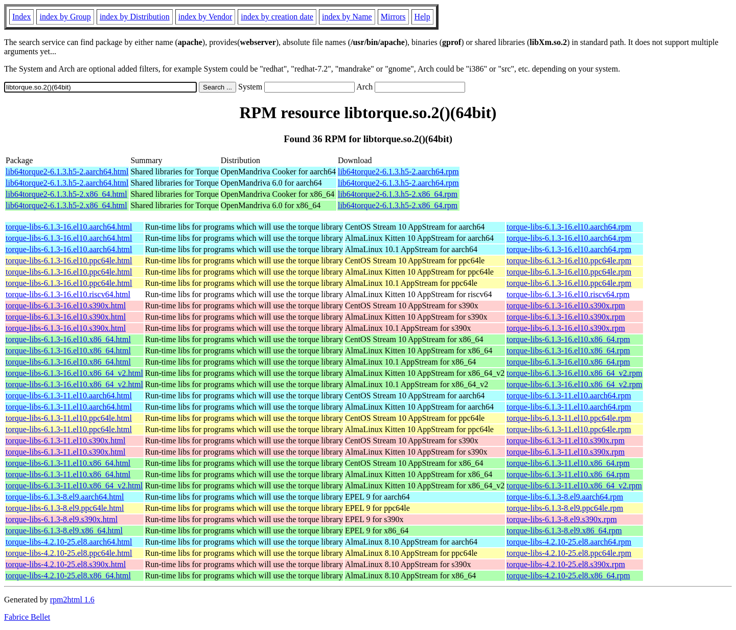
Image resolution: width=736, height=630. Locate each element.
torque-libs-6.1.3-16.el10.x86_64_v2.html (74, 373)
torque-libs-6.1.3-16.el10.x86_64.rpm (568, 339)
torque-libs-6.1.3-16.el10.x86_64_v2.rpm (574, 373)
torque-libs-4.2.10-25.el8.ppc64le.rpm (569, 553)
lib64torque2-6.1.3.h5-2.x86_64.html (66, 194)
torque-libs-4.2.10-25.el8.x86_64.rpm (568, 575)
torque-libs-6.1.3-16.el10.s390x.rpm (566, 305)
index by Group (64, 16)
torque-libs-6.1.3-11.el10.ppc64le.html (69, 418)
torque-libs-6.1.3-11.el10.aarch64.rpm (569, 395)
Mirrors (393, 16)
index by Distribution (135, 16)
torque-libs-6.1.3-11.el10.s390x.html (66, 440)
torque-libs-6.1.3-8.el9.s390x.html (62, 519)
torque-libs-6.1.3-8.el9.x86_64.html (64, 530)
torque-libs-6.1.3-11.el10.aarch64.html (69, 395)
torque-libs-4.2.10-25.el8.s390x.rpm (566, 564)
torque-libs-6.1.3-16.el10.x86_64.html (68, 339)
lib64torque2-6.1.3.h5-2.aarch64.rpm (398, 171)
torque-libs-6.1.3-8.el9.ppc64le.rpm (565, 508)
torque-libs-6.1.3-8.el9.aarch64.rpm (565, 496)
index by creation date (277, 16)
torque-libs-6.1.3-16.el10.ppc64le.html (69, 260)
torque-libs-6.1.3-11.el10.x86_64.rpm (568, 463)
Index (21, 16)
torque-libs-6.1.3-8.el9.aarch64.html (65, 496)
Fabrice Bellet (27, 617)
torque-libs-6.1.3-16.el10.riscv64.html (68, 294)
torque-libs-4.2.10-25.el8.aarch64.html (69, 541)
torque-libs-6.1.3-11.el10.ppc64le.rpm (569, 418)
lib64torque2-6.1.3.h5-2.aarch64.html (67, 171)
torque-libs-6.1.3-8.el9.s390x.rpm (562, 519)
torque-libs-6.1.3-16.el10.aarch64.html (69, 226)
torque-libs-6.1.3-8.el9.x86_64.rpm (564, 530)
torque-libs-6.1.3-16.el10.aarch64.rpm (569, 226)
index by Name (347, 16)
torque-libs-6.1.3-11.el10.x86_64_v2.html (74, 485)
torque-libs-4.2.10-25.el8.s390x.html (66, 564)
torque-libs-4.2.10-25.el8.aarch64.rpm (569, 541)
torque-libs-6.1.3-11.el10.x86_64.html (68, 463)
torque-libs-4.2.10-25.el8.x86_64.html (68, 575)
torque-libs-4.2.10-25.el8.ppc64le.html (69, 553)
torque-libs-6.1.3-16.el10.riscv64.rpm (568, 294)
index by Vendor (205, 16)
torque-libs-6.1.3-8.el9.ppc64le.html (65, 508)
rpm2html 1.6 (72, 599)
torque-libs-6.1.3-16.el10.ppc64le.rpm (569, 260)
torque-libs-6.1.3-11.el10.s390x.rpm (566, 440)
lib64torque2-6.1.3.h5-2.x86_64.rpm (397, 194)
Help (422, 16)
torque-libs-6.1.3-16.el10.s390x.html (66, 305)
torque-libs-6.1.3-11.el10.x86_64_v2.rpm (574, 485)
